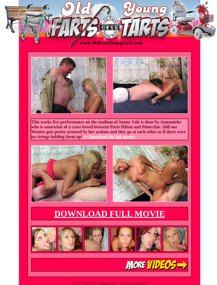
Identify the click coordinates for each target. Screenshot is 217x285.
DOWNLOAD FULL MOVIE (109, 214)
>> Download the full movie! (109, 136)
